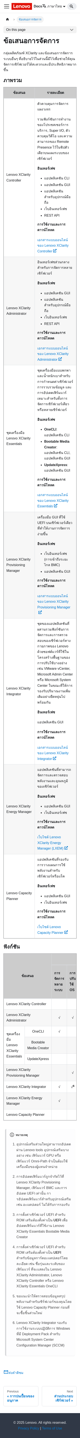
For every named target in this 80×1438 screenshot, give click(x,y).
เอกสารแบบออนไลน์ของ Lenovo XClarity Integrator (52, 753)
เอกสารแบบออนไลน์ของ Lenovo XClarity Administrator (52, 353)
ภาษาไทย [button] (52, 6)
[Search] (72, 6)
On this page (16, 29)
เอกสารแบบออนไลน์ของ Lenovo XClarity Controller (52, 245)
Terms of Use (52, 1428)
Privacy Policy (28, 1428)
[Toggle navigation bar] (6, 6)
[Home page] (7, 19)
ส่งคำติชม (13, 1373)
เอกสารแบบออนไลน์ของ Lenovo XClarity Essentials (52, 500)
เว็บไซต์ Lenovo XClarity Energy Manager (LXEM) (52, 842)
